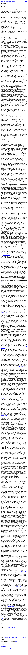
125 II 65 (11, 637)
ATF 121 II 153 (4, 281)
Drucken (14, 1)
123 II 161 (15, 637)
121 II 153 (20, 637)
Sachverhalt (3, 629)
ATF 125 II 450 (4, 398)
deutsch (6, 627)
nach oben (7, 653)
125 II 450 (5, 637)
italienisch (16, 627)
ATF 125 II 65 (4, 312)
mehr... (24, 637)
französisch (10, 627)
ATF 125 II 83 (21, 366)
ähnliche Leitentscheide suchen (8, 648)
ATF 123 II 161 (6, 255)
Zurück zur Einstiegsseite (6, 1)
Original (25, 1)
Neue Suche (3, 646)
